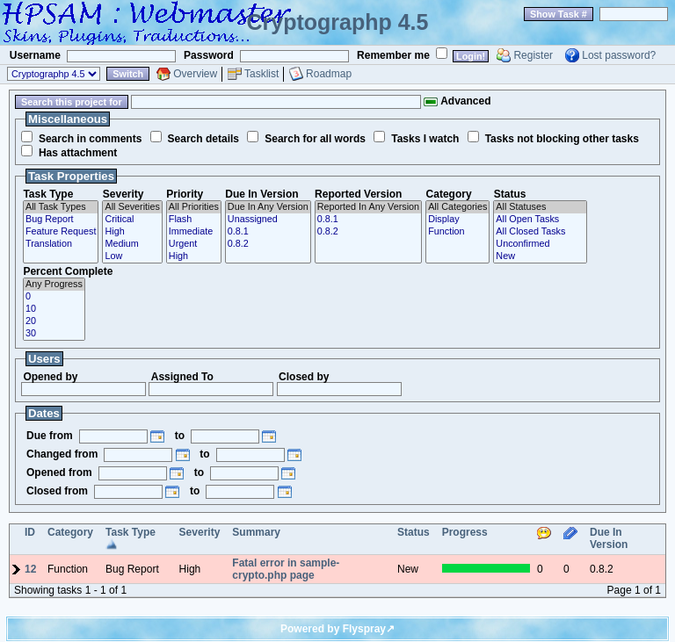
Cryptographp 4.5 (338, 22)
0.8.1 (268, 232)
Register (533, 55)
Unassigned (268, 219)
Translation (61, 244)
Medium (132, 244)
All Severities (132, 207)
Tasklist (261, 74)
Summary (256, 532)
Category (449, 194)
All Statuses (539, 207)
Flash (194, 219)
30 (54, 334)
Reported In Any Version (368, 207)
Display (457, 219)
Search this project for (71, 102)
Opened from (59, 472)
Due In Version (261, 194)
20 (54, 321)
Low (132, 256)
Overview (195, 74)
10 (54, 309)
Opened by (50, 377)
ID (30, 532)
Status (510, 194)
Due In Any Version (268, 207)
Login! (470, 56)
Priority (184, 194)
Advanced (457, 101)
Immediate (194, 232)
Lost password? (619, 55)
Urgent (194, 244)
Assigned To (182, 377)
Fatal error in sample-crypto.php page (285, 569)
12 (30, 569)
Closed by (304, 377)
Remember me (393, 55)
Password (209, 55)
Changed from (62, 454)
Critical (132, 219)
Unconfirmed (539, 244)
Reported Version (358, 194)
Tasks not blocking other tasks (562, 139)
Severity (123, 194)
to (180, 435)
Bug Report (61, 219)
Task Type (48, 194)
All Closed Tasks (539, 232)
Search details (203, 139)
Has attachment (78, 153)
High (132, 232)
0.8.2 (268, 244)
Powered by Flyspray (333, 629)
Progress (465, 532)
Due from (49, 435)
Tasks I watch (425, 139)
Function (457, 232)
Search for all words (315, 139)
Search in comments (90, 139)
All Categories (457, 207)
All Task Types (61, 207)
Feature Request (61, 232)
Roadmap (329, 74)
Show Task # (558, 14)
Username (35, 55)
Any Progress (54, 284)
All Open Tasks (539, 219)
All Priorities (194, 207)
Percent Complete (67, 271)
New (539, 256)
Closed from (57, 491)
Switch (127, 74)
